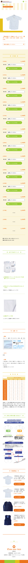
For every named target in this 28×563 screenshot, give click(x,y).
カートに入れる (13, 68)
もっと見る (18, 484)
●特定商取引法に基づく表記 (8, 240)
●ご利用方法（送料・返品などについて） (11, 238)
